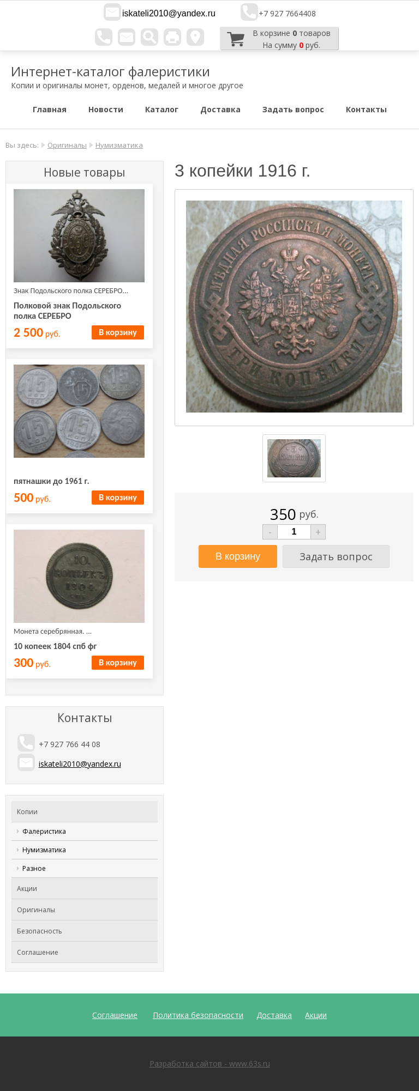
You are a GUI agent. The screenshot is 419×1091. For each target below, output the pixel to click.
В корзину (117, 332)
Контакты (366, 109)
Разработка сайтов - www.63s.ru (209, 1063)
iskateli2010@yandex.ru (169, 13)
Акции (27, 888)
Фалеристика (44, 831)
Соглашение (37, 952)
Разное (34, 868)
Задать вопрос (293, 109)
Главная (50, 109)
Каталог (161, 109)
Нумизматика (119, 145)
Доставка (220, 109)
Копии (27, 811)
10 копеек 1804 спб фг (55, 646)
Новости (105, 109)
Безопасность (39, 931)
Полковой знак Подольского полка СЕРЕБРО (67, 310)
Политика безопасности (198, 1015)
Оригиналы (67, 145)
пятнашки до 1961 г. (51, 481)
